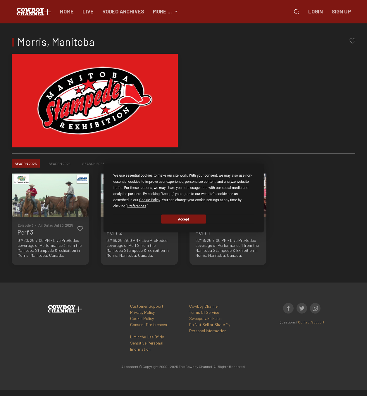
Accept (183, 219)
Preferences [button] (136, 206)
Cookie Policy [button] (149, 200)
